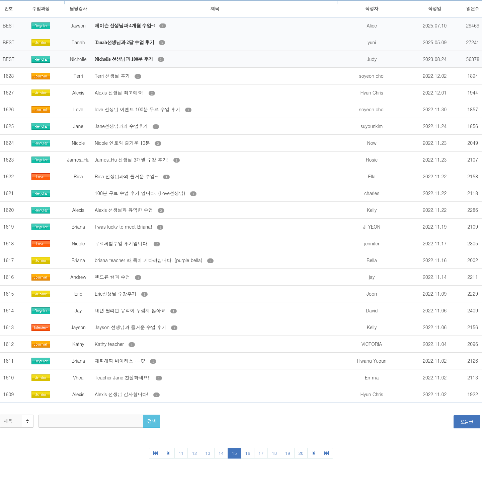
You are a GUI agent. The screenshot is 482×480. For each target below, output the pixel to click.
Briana (78, 226)
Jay (78, 310)
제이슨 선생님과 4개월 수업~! (125, 25)
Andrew (78, 277)
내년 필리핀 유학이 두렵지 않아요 (131, 310)
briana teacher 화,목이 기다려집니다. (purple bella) (149, 260)
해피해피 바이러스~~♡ (121, 360)
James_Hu (78, 159)
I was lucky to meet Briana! (124, 226)
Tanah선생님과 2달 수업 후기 (125, 42)
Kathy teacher (110, 344)
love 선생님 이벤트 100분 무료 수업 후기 (138, 109)
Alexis (78, 92)
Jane (78, 126)
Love (78, 109)
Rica (78, 176)
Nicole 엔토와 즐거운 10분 (123, 142)
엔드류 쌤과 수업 (113, 277)
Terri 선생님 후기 (113, 75)
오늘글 (467, 421)
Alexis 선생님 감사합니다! (122, 394)
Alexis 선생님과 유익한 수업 (124, 209)
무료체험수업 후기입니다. (122, 243)
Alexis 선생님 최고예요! (120, 92)
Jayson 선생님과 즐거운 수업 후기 (131, 327)
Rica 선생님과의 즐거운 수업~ (127, 176)
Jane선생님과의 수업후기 (122, 126)
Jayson (78, 327)
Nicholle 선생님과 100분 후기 (124, 59)
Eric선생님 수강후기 (116, 293)
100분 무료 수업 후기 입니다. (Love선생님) (141, 193)
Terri (78, 75)
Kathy (78, 344)
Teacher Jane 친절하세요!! (123, 377)
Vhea (78, 377)
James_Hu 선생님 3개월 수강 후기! (132, 159)
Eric (78, 293)
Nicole (78, 142)
